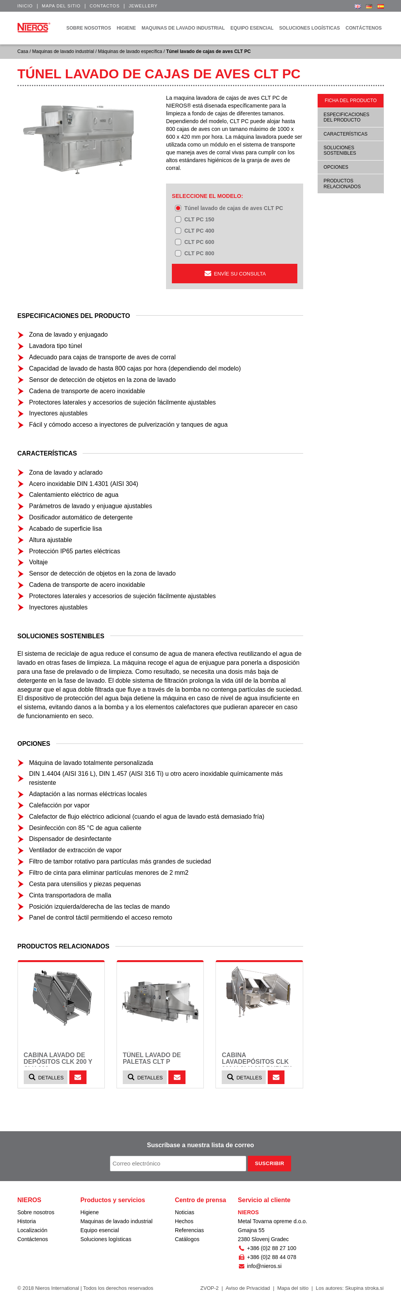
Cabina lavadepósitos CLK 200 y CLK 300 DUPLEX (256, 1062)
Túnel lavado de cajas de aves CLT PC (233, 208)
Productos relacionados (341, 183)
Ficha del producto (350, 100)
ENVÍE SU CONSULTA (234, 273)
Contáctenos (33, 1239)
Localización (33, 1230)
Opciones (335, 167)
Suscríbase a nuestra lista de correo (200, 1145)
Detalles (46, 1077)
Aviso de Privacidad (248, 1288)
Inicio (25, 6)
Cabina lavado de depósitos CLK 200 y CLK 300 (58, 1062)
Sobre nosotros (36, 1212)
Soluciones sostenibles (339, 150)
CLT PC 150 (199, 219)
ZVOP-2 (209, 1288)
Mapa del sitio (61, 6)
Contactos (105, 6)
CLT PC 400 (199, 231)
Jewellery (143, 6)
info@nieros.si (259, 1266)
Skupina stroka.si (364, 1288)
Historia (27, 1221)
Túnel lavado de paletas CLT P (152, 1058)
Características (345, 134)
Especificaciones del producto (346, 117)
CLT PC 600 (199, 242)
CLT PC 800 (199, 253)
